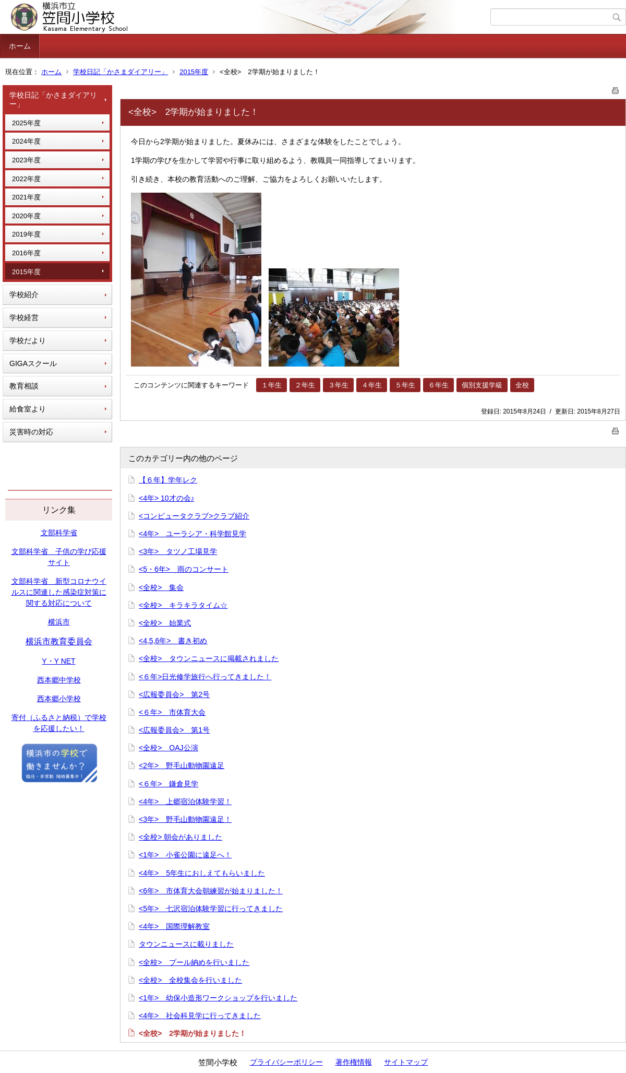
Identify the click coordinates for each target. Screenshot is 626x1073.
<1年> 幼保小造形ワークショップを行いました (218, 998)
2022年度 (26, 179)
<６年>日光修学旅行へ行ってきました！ (205, 677)
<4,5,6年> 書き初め (173, 640)
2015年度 (193, 72)
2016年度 (26, 253)
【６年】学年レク (168, 480)
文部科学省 (59, 532)
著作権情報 (353, 1062)
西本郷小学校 (59, 698)
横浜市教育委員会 (59, 641)
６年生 (438, 385)
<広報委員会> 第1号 (174, 730)
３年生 (338, 385)
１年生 (271, 385)
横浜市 (59, 622)
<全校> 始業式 (165, 623)
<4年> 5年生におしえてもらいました (202, 873)
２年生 (305, 385)
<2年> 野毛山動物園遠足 (181, 765)
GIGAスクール (33, 363)
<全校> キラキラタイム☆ (183, 605)
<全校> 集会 (161, 587)
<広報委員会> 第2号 (174, 694)
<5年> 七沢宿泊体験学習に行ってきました (211, 908)
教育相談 (24, 386)
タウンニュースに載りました (186, 944)
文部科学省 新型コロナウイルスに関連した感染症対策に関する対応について (58, 592)
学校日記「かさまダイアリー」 (120, 72)
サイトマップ (406, 1062)
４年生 (372, 385)
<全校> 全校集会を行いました (190, 980)
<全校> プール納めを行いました (194, 962)
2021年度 (26, 197)
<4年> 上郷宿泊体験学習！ (185, 801)
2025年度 (26, 123)
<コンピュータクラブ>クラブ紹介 (194, 516)
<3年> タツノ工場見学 (178, 551)
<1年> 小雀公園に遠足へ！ (185, 855)
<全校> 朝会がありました (180, 837)
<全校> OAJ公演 (168, 748)
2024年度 (26, 141)
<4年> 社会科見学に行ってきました (200, 1015)
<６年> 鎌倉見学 (168, 784)
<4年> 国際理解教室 (174, 926)
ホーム (20, 46)
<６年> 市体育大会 (172, 712)
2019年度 (26, 234)
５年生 (405, 385)
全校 (522, 385)
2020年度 (26, 216)
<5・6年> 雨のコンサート (183, 569)
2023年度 (26, 160)
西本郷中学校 (59, 680)
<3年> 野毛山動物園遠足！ (185, 819)
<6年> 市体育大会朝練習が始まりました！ (211, 891)
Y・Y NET (58, 661)
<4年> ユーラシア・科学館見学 (192, 533)
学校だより (27, 340)
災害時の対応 (31, 432)
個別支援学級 (482, 385)
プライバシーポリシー (286, 1062)
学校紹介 (24, 294)
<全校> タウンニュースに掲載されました (209, 658)
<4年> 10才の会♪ (167, 498)
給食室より (27, 409)
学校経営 (24, 317)
